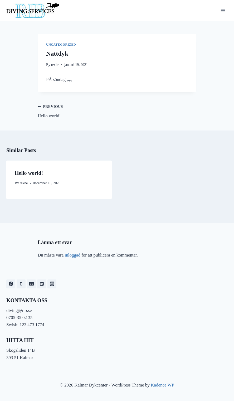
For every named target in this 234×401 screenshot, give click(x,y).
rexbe (55, 65)
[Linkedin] (41, 283)
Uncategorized (61, 44)
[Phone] (21, 283)
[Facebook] (10, 283)
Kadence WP (162, 385)
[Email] (31, 283)
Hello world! (75, 110)
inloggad (72, 255)
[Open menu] (223, 10)
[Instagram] (51, 283)
